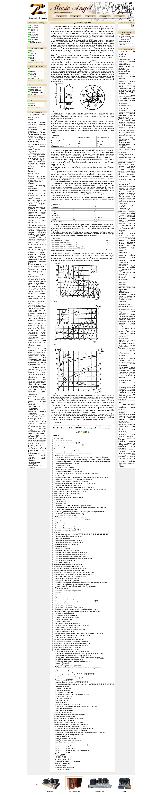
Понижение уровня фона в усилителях (68, 591)
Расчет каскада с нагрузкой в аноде (67, 469)
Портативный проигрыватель (65, 522)
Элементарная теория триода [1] (66, 674)
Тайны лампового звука (63, 441)
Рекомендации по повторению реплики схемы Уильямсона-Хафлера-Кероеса (82, 459)
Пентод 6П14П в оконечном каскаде (68, 761)
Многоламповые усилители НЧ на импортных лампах (74, 574)
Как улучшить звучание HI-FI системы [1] (69, 479)
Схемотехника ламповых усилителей (66, 449)
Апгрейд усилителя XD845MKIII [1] (67, 485)
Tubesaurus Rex (60, 503)
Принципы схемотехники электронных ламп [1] (71, 653)
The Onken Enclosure (62, 538)
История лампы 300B (62, 621)
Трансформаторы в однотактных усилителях (71, 597)
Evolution (58, 593)
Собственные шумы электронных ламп (69, 722)
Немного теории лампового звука (67, 617)
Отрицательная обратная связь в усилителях (71, 670)
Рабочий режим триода (63, 712)
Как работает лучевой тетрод (65, 676)
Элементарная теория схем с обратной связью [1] (72, 662)
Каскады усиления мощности (65, 739)
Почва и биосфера (127, 38)
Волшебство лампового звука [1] (66, 443)
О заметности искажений (64, 619)
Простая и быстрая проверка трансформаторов (72, 585)
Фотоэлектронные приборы (64, 720)
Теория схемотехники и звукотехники (66, 649)
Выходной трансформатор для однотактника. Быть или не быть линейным (81, 583)
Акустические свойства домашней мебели (70, 554)
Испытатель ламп (61, 589)
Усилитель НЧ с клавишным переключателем (71, 518)
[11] (92, 489)
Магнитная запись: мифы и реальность (69, 647)
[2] (79, 443)
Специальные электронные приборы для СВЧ (71, 726)
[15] (104, 489)
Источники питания (62, 737)
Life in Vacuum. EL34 (62, 747)
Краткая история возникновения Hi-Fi (68, 623)
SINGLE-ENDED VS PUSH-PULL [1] (67, 568)
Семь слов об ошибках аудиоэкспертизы (69, 639)
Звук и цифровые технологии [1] (66, 682)
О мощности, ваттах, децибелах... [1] (68, 678)
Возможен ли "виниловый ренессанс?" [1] (69, 625)
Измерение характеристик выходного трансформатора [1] (75, 601)
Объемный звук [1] (61, 696)
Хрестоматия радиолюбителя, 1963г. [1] (69, 655)
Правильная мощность (63, 690)
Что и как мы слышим (63, 769)
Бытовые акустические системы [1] (67, 534)
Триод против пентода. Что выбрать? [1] (69, 566)
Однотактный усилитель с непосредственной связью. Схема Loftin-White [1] (81, 461)
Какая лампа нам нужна (63, 605)
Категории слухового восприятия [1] (67, 540)
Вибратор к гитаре (61, 700)
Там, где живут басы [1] (63, 536)
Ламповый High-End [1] (63, 489)
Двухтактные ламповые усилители (67, 455)
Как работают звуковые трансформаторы (69, 660)
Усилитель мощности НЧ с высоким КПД (69, 514)
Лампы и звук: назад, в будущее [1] (67, 481)
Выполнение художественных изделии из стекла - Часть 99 (126, 42)
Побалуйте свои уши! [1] (63, 631)
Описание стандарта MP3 (64, 688)
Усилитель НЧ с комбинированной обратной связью (73, 506)
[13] (98, 489)
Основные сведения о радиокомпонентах (69, 735)
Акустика (57, 532)
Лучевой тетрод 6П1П (63, 759)
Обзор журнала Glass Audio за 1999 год (69, 493)
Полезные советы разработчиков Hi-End (68, 564)
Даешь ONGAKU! (61, 501)
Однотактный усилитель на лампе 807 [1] (69, 471)
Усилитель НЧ (60, 499)
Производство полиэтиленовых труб (126, 35)
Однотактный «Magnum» (64, 603)
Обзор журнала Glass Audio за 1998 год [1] (70, 491)
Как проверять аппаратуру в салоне (67, 578)
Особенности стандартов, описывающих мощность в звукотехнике (78, 668)
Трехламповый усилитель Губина (67, 463)
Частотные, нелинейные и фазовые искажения (71, 641)
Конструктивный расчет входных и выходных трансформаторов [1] (78, 658)
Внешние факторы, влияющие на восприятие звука (73, 643)
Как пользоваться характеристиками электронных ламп (74, 572)
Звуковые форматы (62, 686)
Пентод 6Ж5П (60, 755)
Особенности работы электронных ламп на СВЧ (72, 724)
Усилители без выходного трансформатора (70, 528)
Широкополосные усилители (65, 743)
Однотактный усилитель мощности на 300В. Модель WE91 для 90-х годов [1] (82, 477)
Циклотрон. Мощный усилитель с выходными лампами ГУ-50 (76, 473)
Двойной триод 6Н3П (62, 753)
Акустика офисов (61, 546)
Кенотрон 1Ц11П (61, 765)
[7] (87, 483)
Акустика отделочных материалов (67, 550)
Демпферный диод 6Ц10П (64, 767)
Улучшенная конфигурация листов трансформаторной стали (76, 609)
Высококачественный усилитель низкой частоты (72, 694)
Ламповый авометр (62, 702)
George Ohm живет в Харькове (66, 510)
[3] (87, 479)
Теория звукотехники (62, 664)
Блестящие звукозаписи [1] (64, 637)
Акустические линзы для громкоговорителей (70, 556)
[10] (94, 483)
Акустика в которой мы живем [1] (66, 544)
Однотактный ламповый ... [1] (65, 483)
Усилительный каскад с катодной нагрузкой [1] (71, 745)
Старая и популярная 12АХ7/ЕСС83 (68, 704)
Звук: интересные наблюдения (64, 613)
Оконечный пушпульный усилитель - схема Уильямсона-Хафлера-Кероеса (81, 457)
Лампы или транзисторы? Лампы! (67, 451)
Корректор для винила (63, 495)
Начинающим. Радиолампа (64, 692)
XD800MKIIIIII (100, 791)
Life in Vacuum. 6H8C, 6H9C (65, 749)
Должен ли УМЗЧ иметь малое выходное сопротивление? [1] (76, 611)
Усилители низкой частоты (64, 467)
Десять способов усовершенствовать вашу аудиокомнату (75, 587)
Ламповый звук (59, 439)
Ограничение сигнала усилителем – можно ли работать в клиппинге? (79, 633)
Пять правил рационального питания (68, 595)
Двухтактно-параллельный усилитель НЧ (69, 666)
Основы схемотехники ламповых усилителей (71, 730)
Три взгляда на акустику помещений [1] (69, 542)
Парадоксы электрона (63, 698)
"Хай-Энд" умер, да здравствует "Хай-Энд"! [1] (71, 635)
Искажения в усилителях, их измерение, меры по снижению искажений (80, 733)
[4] (89, 479)
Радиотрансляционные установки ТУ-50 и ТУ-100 (72, 520)
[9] (92, 483)
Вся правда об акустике (66, 615)
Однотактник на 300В (62, 465)
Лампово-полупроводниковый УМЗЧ (68, 530)
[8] (90, 483)
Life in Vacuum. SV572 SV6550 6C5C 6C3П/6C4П (72, 751)
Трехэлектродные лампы (64, 710)
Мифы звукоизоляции (63, 548)
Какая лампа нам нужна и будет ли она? (69, 607)
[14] (101, 489)
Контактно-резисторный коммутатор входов (70, 576)
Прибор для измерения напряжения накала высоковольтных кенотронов (80, 508)
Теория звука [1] (61, 680)
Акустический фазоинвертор (65, 560)
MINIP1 (124, 791)
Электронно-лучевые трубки (65, 716)
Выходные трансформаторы (65, 599)
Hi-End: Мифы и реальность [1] (66, 627)
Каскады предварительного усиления (68, 741)
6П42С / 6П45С (60, 757)
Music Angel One (74, 791)
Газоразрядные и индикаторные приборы (69, 718)
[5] (91, 479)
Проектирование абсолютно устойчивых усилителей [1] (74, 684)
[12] (95, 489)
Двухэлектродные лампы (64, 708)
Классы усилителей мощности (65, 672)
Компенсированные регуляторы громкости (70, 497)
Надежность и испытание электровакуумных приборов (74, 728)
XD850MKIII (51, 791)
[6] (93, 479)
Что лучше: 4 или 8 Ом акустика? (67, 580)
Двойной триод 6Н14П (63, 763)
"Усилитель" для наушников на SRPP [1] (69, 487)
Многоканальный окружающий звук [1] (68, 645)
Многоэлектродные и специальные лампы (70, 714)
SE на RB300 (60, 475)
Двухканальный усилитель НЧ (65, 516)
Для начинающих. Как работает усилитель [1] (71, 651)
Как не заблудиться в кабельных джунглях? (70, 629)
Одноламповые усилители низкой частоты (70, 570)
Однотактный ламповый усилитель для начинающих (73, 453)
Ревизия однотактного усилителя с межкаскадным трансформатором (79, 512)
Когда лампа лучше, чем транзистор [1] (69, 445)
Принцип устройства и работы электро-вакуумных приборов (76, 706)
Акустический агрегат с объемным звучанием (71, 552)
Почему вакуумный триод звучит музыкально (71, 447)
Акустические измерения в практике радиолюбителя (73, 558)
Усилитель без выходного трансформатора (70, 526)
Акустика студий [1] (62, 562)
